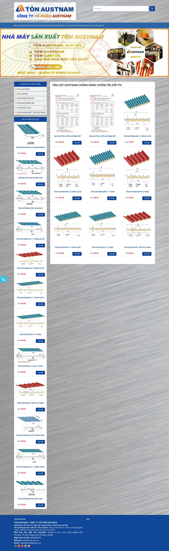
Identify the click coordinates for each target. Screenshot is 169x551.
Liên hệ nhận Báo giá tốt (118, 25)
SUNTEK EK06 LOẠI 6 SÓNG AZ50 (30, 178)
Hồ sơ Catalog (99, 25)
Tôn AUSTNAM (22, 89)
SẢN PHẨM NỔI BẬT (24, 98)
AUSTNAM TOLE (23, 107)
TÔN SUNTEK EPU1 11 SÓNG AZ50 (68, 247)
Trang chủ (19, 25)
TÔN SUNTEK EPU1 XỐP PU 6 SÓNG (30, 403)
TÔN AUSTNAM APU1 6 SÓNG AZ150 (30, 268)
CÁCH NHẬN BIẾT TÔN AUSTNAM (30, 112)
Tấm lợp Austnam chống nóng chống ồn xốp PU (87, 85)
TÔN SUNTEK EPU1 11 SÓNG (30, 334)
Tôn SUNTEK (21, 94)
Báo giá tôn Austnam (58, 25)
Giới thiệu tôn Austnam (37, 25)
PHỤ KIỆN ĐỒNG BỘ (24, 103)
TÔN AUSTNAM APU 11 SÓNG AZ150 (30, 297)
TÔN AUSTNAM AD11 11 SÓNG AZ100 (30, 467)
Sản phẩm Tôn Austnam (80, 25)
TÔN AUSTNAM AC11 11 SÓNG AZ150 (30, 239)
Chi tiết (40, 154)
